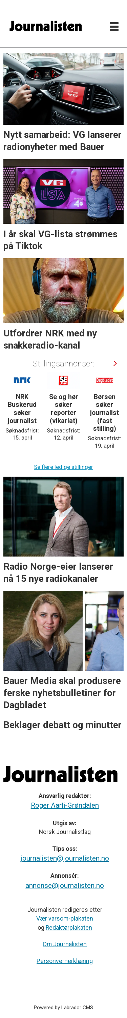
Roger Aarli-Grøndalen (65, 805)
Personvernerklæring (65, 961)
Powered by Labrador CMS (63, 1008)
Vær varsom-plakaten (64, 918)
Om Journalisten (65, 944)
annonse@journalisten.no (64, 885)
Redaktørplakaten (69, 927)
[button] (114, 363)
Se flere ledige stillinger (63, 467)
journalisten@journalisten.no (65, 858)
